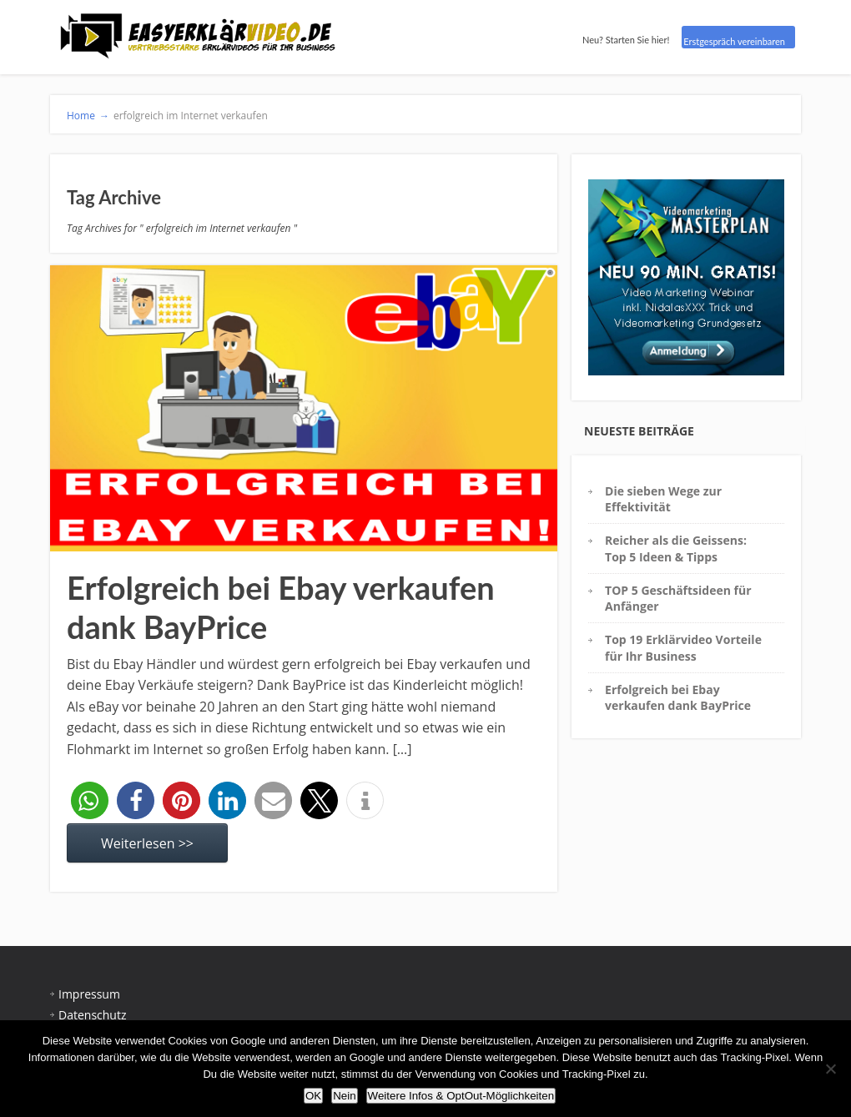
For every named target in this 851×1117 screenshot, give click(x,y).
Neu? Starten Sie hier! (625, 39)
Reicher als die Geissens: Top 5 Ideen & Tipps (676, 548)
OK (313, 1095)
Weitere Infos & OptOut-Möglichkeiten (461, 1095)
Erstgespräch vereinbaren (734, 41)
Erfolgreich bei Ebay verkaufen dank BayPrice (678, 697)
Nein (344, 1095)
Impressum (89, 994)
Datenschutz (92, 1015)
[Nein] (830, 1068)
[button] (89, 800)
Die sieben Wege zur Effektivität (663, 499)
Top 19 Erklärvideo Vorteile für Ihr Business (683, 647)
